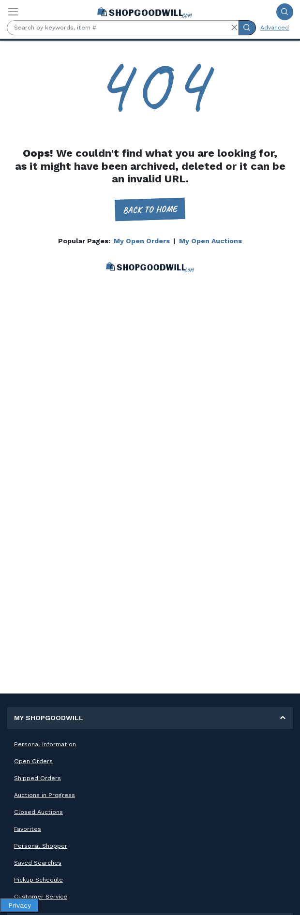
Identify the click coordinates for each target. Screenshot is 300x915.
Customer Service (40, 896)
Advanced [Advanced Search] (274, 27)
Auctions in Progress (44, 795)
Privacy (19, 905)
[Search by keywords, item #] (123, 27)
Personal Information (45, 744)
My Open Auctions (210, 241)
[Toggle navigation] (13, 11)
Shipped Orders (37, 778)
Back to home (150, 209)
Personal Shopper (40, 845)
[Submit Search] (284, 11)
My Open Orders (142, 241)
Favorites (27, 829)
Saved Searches (37, 862)
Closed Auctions (38, 812)
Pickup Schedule (38, 879)
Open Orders (33, 761)
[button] (234, 27)
